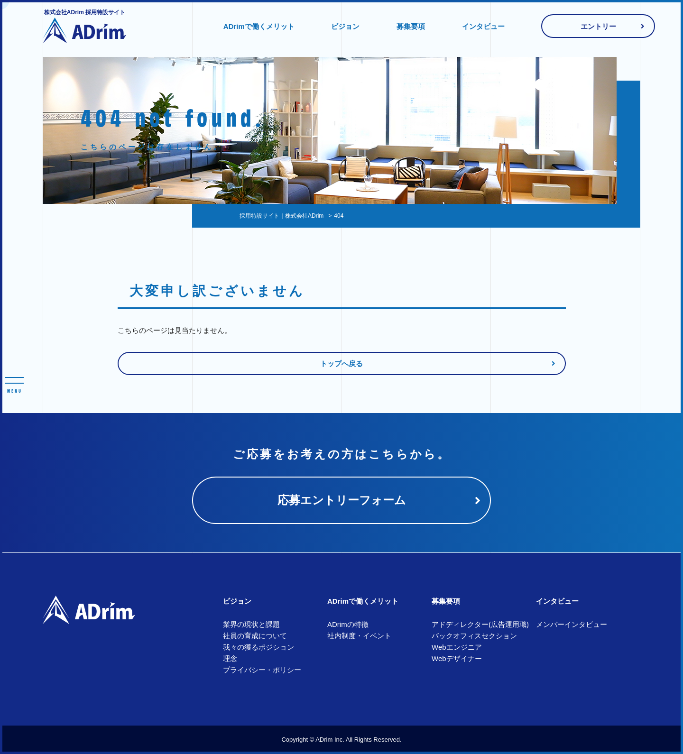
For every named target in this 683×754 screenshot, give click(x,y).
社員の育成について (255, 636)
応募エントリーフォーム (341, 500)
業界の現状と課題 (251, 624)
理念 (230, 658)
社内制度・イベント (359, 636)
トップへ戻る (341, 363)
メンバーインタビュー (571, 624)
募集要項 (411, 26)
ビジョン (345, 26)
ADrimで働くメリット (259, 26)
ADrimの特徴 (348, 624)
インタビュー (483, 26)
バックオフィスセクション (474, 636)
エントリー (598, 26)
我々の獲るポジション (258, 647)
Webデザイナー (457, 658)
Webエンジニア (457, 647)
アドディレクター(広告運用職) (480, 624)
